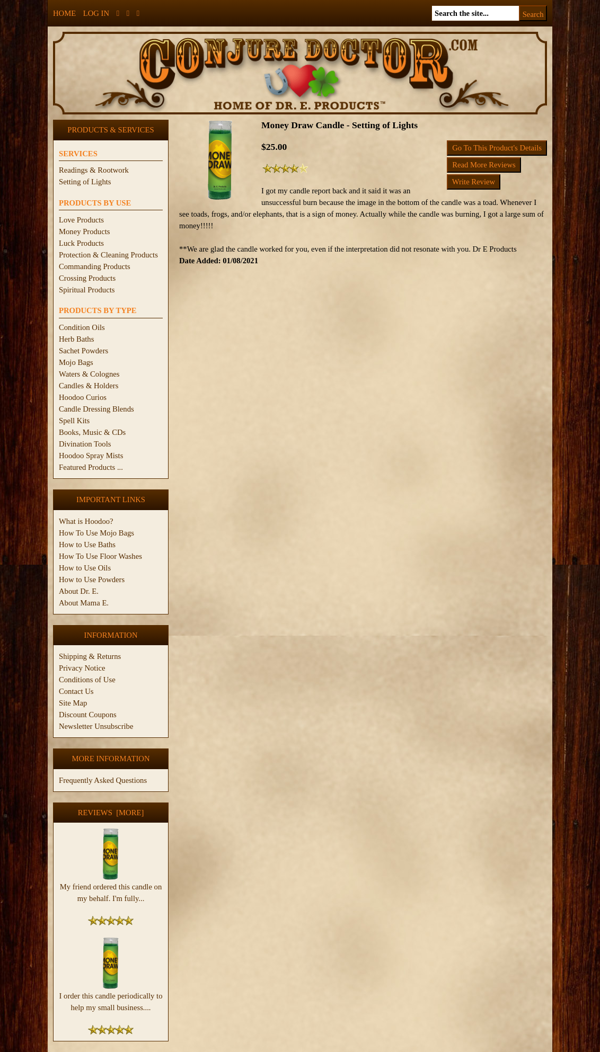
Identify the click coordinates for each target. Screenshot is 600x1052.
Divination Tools (85, 444)
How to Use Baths (87, 544)
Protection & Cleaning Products (108, 255)
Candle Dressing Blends (96, 409)
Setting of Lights (85, 181)
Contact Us (76, 691)
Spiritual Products (86, 290)
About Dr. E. (79, 591)
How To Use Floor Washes (100, 556)
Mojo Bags (76, 362)
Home (64, 13)
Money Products (84, 231)
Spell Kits (74, 420)
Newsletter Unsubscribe (96, 726)
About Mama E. (84, 603)
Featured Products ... (91, 467)
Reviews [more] (111, 812)
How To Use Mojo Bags (96, 533)
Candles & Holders (88, 385)
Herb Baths (76, 339)
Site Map (73, 703)
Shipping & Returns (90, 656)
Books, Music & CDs (92, 432)
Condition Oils (82, 327)
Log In (96, 13)
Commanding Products (94, 266)
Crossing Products (87, 278)
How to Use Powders (92, 579)
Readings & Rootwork (94, 170)
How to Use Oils (85, 568)
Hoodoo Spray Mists (91, 455)
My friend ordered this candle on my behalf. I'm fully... (111, 888)
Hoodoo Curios (83, 397)
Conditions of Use (87, 679)
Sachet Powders (83, 350)
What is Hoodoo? (86, 521)
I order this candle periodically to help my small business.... (111, 997)
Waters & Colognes (89, 374)
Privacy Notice (82, 668)
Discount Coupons (88, 714)
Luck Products (81, 243)
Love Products (81, 220)
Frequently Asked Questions (103, 780)
